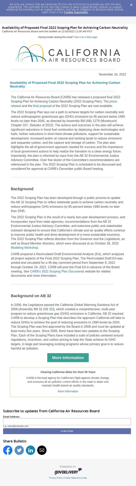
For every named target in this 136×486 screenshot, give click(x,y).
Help (85, 478)
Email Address (11, 416)
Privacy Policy (55, 478)
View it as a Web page (85, 37)
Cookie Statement (76, 12)
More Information (68, 358)
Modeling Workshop (24, 247)
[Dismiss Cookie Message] (131, 3)
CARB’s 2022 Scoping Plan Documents (57, 271)
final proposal (42, 106)
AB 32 (48, 309)
